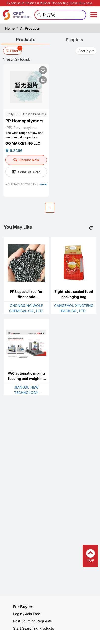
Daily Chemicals (13, 114)
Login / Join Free (26, 614)
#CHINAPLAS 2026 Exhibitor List (28, 184)
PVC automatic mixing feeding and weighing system (26, 378)
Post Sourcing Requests (32, 621)
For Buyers (23, 606)
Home (10, 28)
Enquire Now (26, 160)
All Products (30, 28)
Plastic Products (34, 114)
